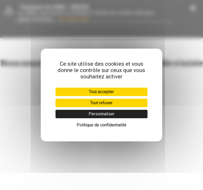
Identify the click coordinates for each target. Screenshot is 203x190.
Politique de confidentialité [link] (101, 124)
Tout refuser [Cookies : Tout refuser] (101, 102)
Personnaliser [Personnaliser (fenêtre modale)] (101, 113)
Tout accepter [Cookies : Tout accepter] (101, 91)
